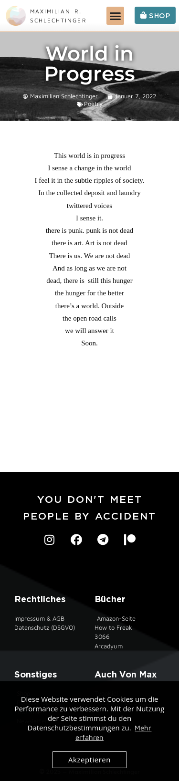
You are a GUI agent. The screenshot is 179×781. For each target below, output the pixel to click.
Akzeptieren (89, 759)
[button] (115, 16)
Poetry (93, 103)
